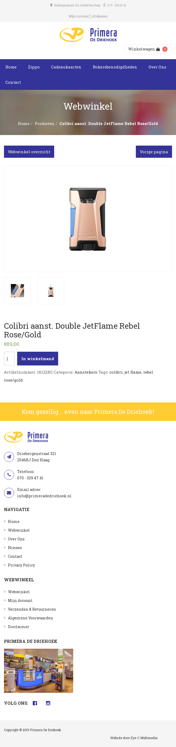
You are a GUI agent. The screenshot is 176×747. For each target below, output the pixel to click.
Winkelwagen (144, 49)
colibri (116, 372)
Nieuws (15, 547)
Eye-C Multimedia (144, 738)
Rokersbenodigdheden (115, 66)
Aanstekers (86, 372)
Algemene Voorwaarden (30, 617)
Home (11, 66)
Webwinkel (19, 530)
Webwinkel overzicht (29, 151)
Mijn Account (79, 16)
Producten (44, 123)
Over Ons (157, 66)
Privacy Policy (21, 565)
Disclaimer (18, 626)
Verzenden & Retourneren (32, 609)
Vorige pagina (154, 151)
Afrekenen (100, 16)
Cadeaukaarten (66, 66)
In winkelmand (37, 358)
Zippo (34, 66)
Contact (13, 82)
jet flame (132, 372)
